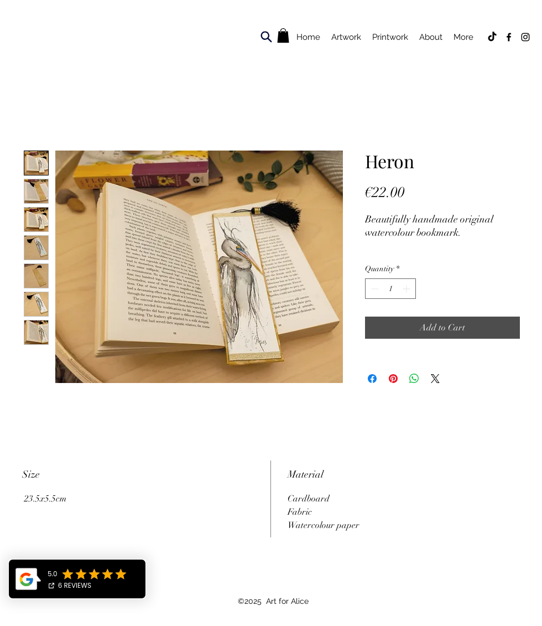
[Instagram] (525, 37)
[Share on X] (435, 378)
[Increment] (407, 288)
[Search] (266, 36)
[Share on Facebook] (372, 378)
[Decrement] (374, 288)
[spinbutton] (390, 288)
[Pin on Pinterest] (393, 378)
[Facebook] (508, 37)
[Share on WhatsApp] (414, 378)
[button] (283, 35)
